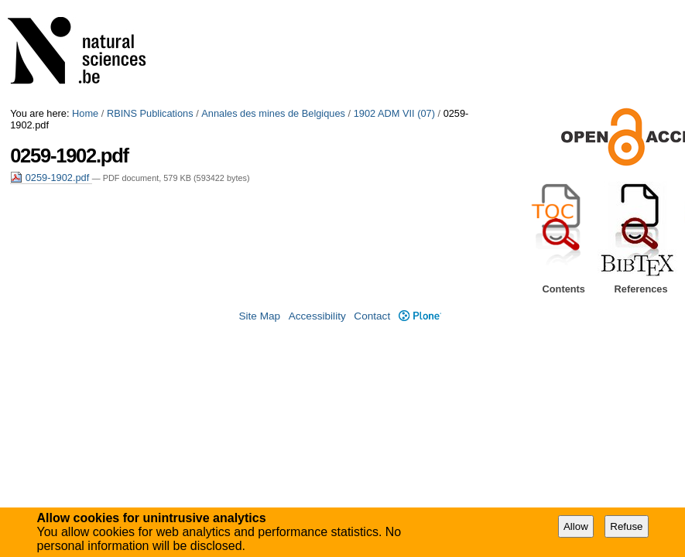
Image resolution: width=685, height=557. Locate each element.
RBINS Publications (150, 113)
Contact (372, 316)
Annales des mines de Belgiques (273, 113)
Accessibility (317, 316)
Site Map (259, 316)
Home (85, 113)
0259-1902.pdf (51, 177)
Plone (419, 316)
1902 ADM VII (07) (394, 113)
